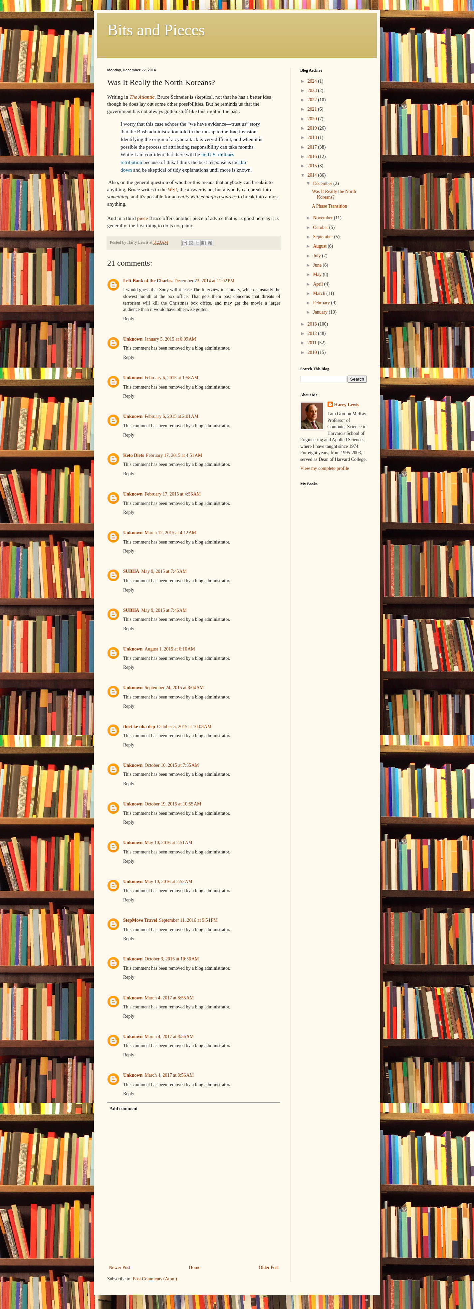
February (322, 302)
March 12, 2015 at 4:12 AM (170, 532)
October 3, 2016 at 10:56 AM (171, 958)
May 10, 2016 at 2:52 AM (168, 881)
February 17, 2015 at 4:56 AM (172, 494)
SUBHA (131, 571)
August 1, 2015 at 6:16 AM (169, 649)
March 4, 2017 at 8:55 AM (169, 997)
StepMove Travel (140, 920)
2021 (313, 109)
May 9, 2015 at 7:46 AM (164, 610)
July (317, 255)
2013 (313, 324)
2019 (313, 128)
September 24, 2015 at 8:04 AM (174, 687)
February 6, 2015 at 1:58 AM (171, 377)
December (323, 183)
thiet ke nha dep (139, 726)
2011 (313, 342)
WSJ (172, 189)
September (323, 236)
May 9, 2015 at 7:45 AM (164, 571)
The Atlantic (141, 97)
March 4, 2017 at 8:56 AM (169, 1036)
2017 (313, 147)
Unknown (132, 339)
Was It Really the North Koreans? (334, 194)
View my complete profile (324, 468)
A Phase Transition (329, 206)
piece (142, 218)
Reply (128, 318)
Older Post (269, 1267)
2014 (313, 175)
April (318, 284)
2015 (313, 165)
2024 (313, 81)
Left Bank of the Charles (147, 280)
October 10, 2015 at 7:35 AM (171, 765)
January (321, 312)
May (318, 274)
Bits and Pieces (156, 30)
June (318, 265)
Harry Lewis (346, 404)
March (319, 293)
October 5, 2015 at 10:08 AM (184, 726)
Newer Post (119, 1267)
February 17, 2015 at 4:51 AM (174, 455)
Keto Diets (133, 455)
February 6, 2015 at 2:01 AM (171, 416)
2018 (313, 137)
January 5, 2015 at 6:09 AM (170, 339)
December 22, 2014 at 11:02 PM (204, 280)
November (323, 217)
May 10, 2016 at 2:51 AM (168, 842)
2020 (313, 118)
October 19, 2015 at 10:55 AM (172, 803)
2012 (313, 333)
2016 (313, 156)
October (321, 227)
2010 (313, 352)
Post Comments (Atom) (155, 1278)
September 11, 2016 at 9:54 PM (188, 920)
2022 (313, 99)
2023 (313, 90)
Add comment (123, 1108)
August (320, 246)
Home (194, 1267)
